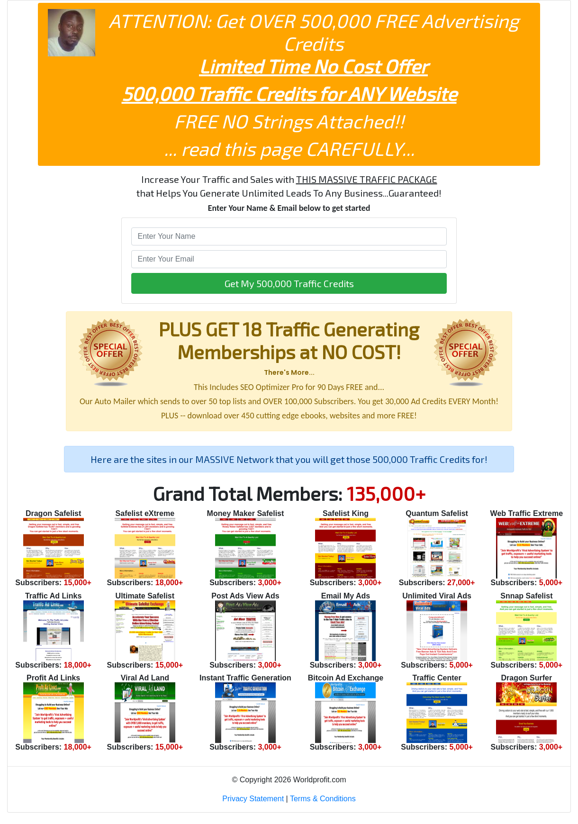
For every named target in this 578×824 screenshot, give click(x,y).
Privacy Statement (253, 799)
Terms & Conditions (323, 799)
